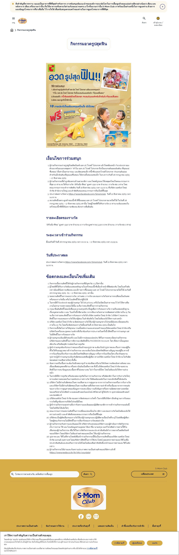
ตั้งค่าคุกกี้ (156, 526)
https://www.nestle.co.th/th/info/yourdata (70, 453)
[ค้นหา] (144, 20)
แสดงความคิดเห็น (106, 526)
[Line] (88, 517)
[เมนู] (13, 19)
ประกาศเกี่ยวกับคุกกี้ (81, 526)
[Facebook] (81, 517)
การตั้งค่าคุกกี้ (119, 543)
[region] (89, 543)
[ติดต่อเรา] (96, 517)
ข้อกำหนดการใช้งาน (55, 526)
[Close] (162, 6)
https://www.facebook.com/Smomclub (87, 194)
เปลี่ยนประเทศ (147, 474)
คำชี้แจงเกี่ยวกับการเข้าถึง (133, 526)
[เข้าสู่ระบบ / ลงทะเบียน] (158, 21)
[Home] (88, 498)
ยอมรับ (154, 543)
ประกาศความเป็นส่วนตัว (27, 526)
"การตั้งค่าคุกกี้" (92, 548)
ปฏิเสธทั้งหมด (137, 543)
